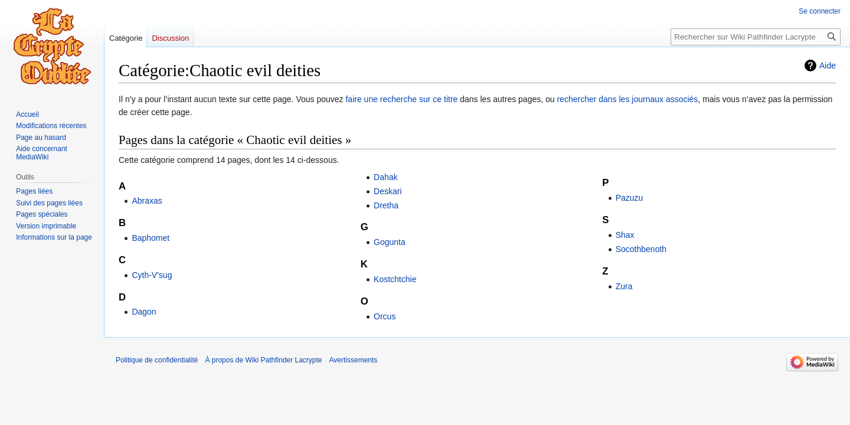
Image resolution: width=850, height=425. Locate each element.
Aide (827, 65)
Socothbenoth (641, 249)
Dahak (385, 177)
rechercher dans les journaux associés (627, 99)
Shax (625, 235)
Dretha (386, 205)
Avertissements (353, 360)
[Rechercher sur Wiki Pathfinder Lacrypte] (756, 36)
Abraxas (147, 200)
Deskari (387, 191)
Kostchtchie (395, 279)
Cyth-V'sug (152, 275)
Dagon (144, 311)
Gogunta (390, 242)
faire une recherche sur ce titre (401, 99)
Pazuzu (629, 197)
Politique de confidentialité (157, 360)
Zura (624, 286)
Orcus (384, 316)
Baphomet (150, 238)
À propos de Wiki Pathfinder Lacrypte (263, 360)
